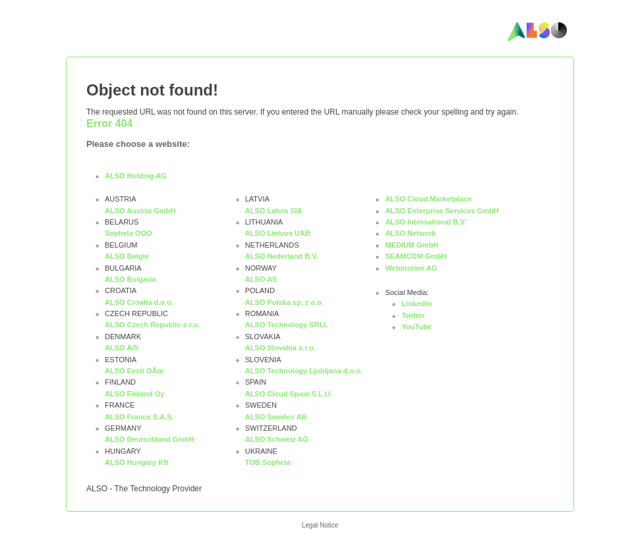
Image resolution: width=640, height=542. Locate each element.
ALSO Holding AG (136, 176)
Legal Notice (320, 525)
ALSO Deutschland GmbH (149, 439)
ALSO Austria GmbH (140, 211)
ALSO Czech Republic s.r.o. (152, 325)
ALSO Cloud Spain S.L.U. (288, 394)
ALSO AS (261, 279)
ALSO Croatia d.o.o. (139, 302)
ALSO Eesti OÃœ (134, 371)
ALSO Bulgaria (130, 279)
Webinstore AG (411, 268)
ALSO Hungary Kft (137, 462)
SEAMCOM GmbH (416, 256)
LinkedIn (416, 304)
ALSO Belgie (127, 256)
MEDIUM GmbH (411, 245)
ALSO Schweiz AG (276, 439)
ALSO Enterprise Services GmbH (441, 211)
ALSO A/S (122, 348)
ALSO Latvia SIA (274, 211)
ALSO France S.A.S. (139, 417)
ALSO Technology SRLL (286, 325)
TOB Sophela (268, 462)
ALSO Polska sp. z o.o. (284, 302)
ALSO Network (410, 233)
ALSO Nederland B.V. (281, 256)
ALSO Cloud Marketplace (428, 199)
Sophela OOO (128, 233)
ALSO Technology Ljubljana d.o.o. (304, 371)
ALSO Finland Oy (134, 394)
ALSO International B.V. (425, 222)
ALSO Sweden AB (276, 417)
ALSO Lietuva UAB (277, 233)
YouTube (416, 327)
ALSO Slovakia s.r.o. (280, 348)
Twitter (412, 315)
